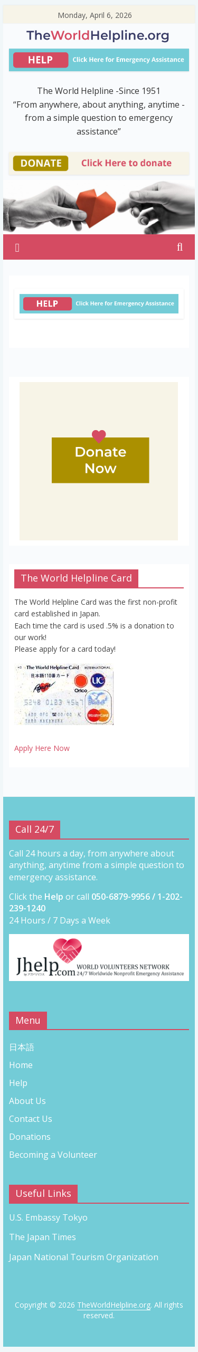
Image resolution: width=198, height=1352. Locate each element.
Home (21, 1065)
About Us (27, 1101)
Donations (30, 1136)
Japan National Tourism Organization (85, 1257)
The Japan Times (42, 1237)
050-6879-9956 (120, 896)
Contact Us (30, 1119)
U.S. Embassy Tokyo (48, 1217)
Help (18, 1083)
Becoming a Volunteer (53, 1154)
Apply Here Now (42, 748)
